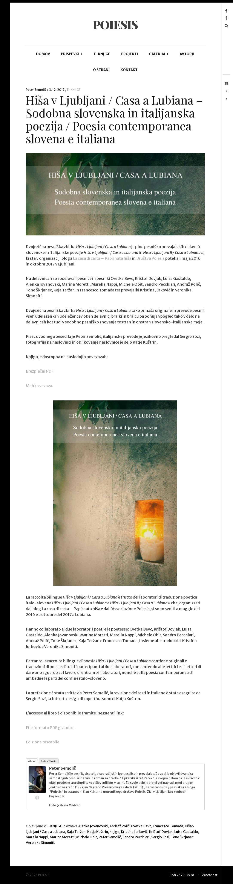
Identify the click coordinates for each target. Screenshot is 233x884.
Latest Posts (49, 761)
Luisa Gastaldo (186, 831)
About (31, 761)
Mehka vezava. (39, 385)
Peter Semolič (36, 90)
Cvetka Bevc (141, 826)
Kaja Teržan (76, 831)
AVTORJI (187, 54)
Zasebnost (210, 875)
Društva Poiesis (150, 258)
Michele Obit (86, 837)
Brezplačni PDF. (40, 371)
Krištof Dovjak (161, 831)
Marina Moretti (62, 837)
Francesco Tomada (168, 826)
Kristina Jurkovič (134, 831)
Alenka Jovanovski (93, 826)
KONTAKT (129, 70)
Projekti (129, 54)
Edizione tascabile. (43, 742)
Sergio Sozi (160, 837)
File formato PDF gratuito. (50, 727)
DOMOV (43, 54)
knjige (114, 831)
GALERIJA (159, 54)
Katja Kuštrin (97, 831)
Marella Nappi (37, 837)
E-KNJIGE (102, 54)
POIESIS (115, 24)
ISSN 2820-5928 (182, 875)
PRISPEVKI (72, 54)
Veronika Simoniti (40, 842)
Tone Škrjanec (182, 837)
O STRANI (101, 70)
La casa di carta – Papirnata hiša (102, 258)
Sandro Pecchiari (136, 837)
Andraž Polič (119, 826)
